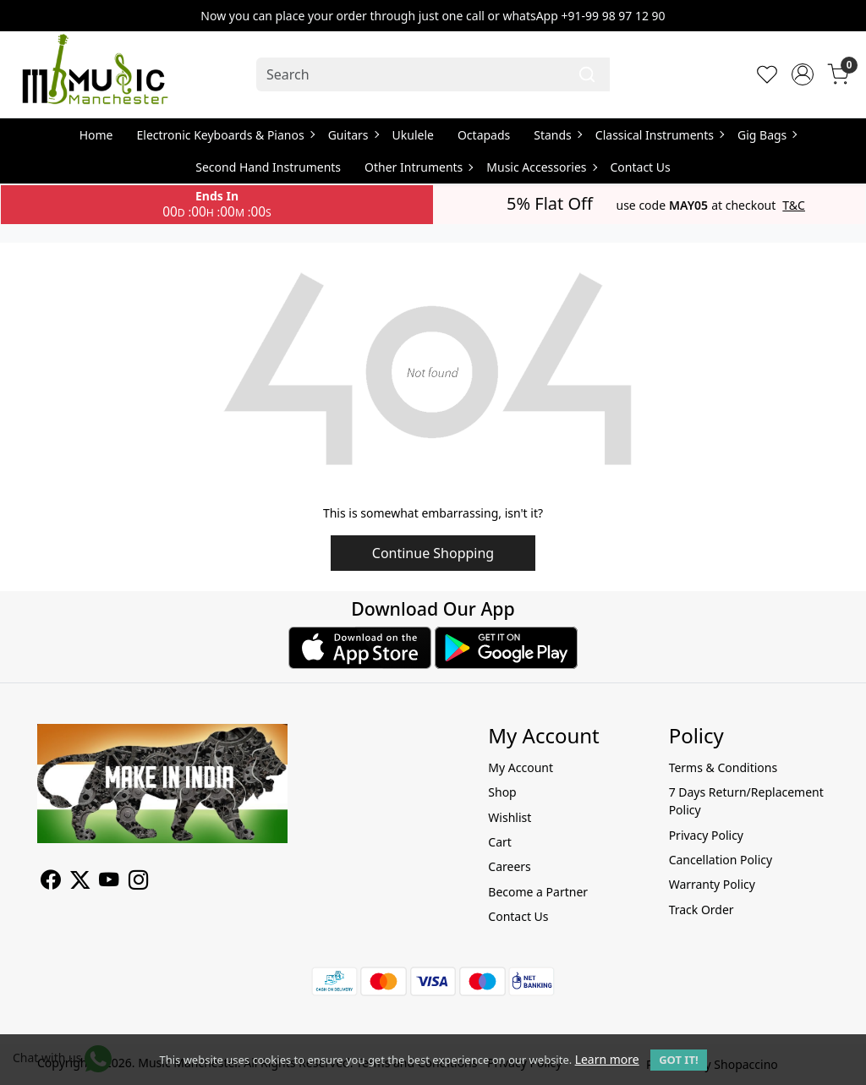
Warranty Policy (712, 884)
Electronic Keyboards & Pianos (225, 135)
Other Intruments (418, 167)
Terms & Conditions (723, 767)
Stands (557, 135)
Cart (500, 842)
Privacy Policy (706, 835)
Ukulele (413, 135)
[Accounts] (802, 74)
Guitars (353, 135)
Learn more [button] (607, 1059)
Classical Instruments (659, 135)
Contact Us (641, 167)
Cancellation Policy (721, 860)
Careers (509, 866)
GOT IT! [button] (678, 1059)
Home (96, 135)
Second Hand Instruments (268, 167)
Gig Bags (766, 135)
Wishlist (509, 817)
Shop (502, 792)
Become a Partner (538, 892)
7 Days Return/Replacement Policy (746, 801)
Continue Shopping (433, 553)
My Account (520, 767)
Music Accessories (540, 167)
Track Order (701, 909)
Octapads (484, 135)
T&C (793, 205)
